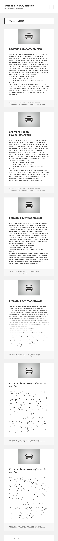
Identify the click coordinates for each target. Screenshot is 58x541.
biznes (20, 102)
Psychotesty (21, 104)
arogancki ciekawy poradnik (19, 5)
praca (24, 102)
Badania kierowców (32, 102)
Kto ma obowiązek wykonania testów (28, 385)
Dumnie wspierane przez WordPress (18, 538)
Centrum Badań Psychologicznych (20, 133)
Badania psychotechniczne (25, 49)
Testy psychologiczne (29, 104)
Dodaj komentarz (41, 104)
